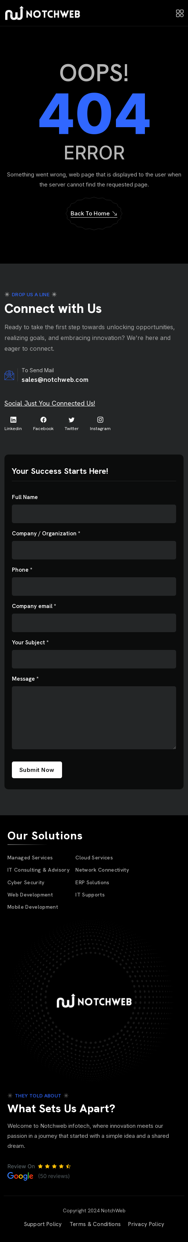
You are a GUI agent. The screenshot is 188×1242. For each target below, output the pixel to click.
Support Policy (43, 1224)
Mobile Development (32, 907)
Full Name (25, 497)
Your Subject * (30, 642)
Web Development (30, 894)
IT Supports (90, 894)
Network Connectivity (102, 869)
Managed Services (30, 857)
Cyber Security (26, 882)
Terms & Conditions (95, 1224)
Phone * (22, 570)
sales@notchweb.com (55, 379)
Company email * (34, 606)
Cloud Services (94, 857)
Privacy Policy (146, 1224)
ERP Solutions (92, 882)
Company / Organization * (46, 533)
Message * (25, 679)
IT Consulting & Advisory (38, 869)
